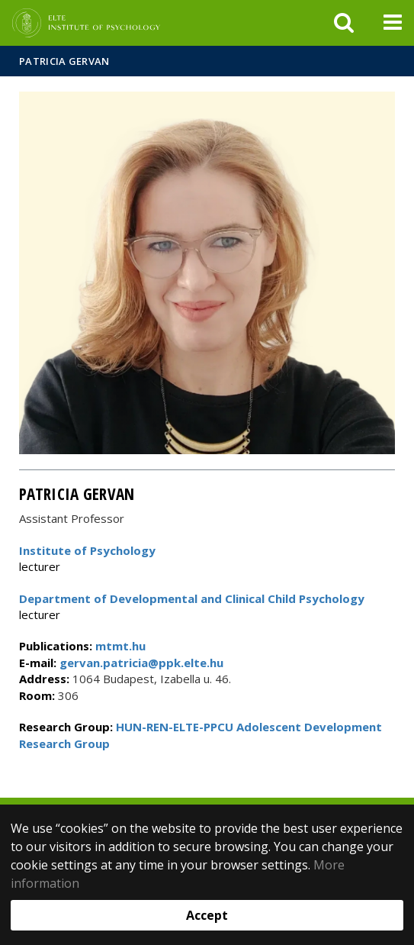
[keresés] (344, 23)
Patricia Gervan (64, 61)
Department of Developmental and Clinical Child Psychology (191, 598)
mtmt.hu (120, 645)
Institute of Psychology (87, 550)
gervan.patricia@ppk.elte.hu (139, 662)
